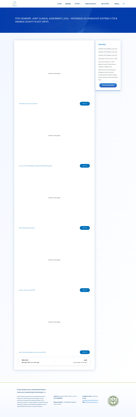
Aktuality (72, 4)
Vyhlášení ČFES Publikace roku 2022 (107, 55)
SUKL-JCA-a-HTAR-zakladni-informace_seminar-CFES (32, 353)
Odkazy (117, 4)
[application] (84, 4)
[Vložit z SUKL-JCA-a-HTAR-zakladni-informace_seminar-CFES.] (54, 323)
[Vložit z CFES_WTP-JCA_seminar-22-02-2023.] (54, 73)
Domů (65, 4)
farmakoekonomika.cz (91, 402)
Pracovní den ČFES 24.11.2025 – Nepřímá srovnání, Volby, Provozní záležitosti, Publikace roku (107, 64)
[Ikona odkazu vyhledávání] (124, 4)
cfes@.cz (90, 400)
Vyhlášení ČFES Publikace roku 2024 (107, 49)
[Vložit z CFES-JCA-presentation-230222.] (54, 198)
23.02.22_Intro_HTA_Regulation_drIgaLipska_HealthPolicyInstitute (36, 166)
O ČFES (81, 4)
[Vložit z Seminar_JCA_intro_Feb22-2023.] (54, 260)
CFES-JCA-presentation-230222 (27, 228)
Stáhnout (84, 103)
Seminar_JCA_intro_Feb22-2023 (27, 291)
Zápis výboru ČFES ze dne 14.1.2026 (107, 58)
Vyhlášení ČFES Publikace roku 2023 (107, 52)
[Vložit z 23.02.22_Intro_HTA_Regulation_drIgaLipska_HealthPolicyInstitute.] (54, 135)
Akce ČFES (107, 4)
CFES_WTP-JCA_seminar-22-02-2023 (28, 103)
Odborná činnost (93, 4)
